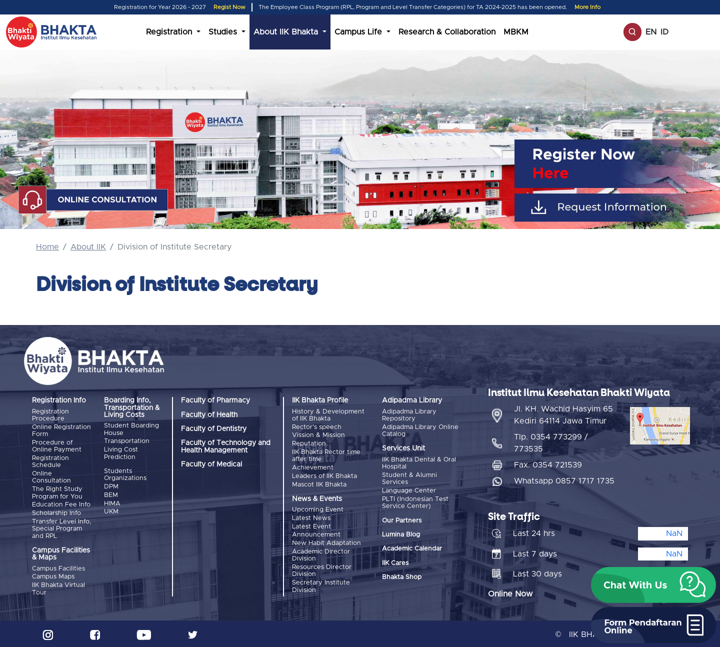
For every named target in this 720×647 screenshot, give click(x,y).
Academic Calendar (412, 548)
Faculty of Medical (211, 464)
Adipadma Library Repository (409, 415)
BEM (111, 494)
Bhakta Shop (402, 577)
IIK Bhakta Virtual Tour (58, 587)
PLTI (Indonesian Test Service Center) (415, 501)
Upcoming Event (318, 509)
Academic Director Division (321, 553)
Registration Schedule (50, 461)
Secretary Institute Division (321, 583)
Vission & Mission (318, 435)
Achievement (313, 467)
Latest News (311, 517)
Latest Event (311, 525)
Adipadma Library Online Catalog (420, 430)
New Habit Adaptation (326, 541)
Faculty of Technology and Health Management (225, 447)
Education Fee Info (61, 503)
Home (47, 247)
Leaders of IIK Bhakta (324, 475)
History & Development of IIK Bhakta (328, 415)
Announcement (316, 533)
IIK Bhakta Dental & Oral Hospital (419, 463)
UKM (111, 511)
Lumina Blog (401, 534)
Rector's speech (317, 427)
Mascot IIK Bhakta (319, 483)
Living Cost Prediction (121, 453)
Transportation (127, 441)
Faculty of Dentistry (213, 429)
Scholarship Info (56, 512)
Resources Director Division (322, 569)
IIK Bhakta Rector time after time (326, 455)
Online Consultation (51, 477)
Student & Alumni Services (409, 478)
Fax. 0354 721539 (548, 464)
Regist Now (230, 7)
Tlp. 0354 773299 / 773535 (551, 442)
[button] (653, 585)
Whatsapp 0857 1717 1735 (564, 480)
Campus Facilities (58, 567)
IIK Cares (395, 562)
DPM (111, 486)
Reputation (309, 443)
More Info (587, 7)
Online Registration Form (61, 430)
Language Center (409, 490)
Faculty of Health (209, 415)
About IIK (88, 247)
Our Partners (402, 519)
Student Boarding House (131, 429)
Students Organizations (125, 474)
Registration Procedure (50, 415)
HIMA (112, 503)
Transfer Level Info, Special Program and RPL (61, 527)
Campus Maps (53, 575)
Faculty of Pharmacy (215, 400)
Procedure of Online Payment (57, 445)
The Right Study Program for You (57, 491)
